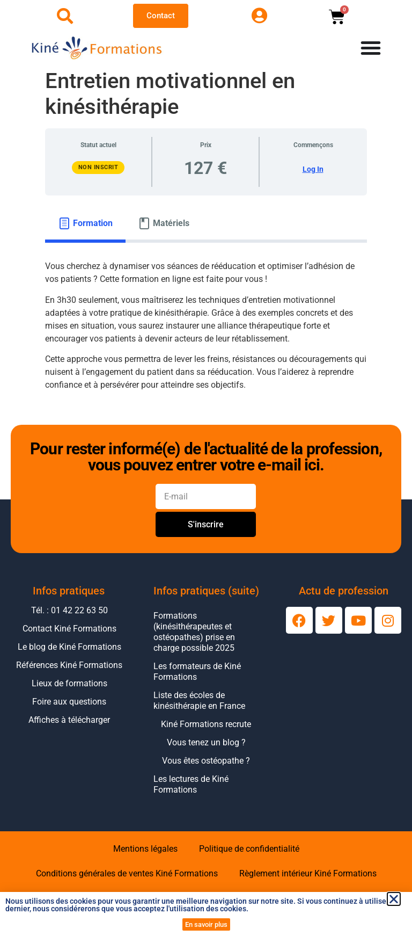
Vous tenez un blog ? (206, 742)
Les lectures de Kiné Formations (191, 784)
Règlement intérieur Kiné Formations (308, 873)
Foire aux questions (69, 701)
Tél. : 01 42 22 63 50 (69, 610)
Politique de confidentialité (249, 849)
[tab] (85, 223)
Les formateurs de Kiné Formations (197, 671)
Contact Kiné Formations (69, 628)
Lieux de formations (69, 683)
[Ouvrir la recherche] (65, 16)
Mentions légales (145, 849)
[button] (394, 899)
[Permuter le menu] (370, 48)
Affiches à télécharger (69, 720)
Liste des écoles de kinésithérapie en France (199, 700)
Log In (313, 169)
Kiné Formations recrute (206, 724)
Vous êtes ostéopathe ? (206, 761)
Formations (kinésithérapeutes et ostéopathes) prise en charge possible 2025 (194, 632)
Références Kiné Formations (69, 665)
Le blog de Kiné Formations (69, 647)
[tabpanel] (206, 329)
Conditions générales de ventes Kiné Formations (127, 873)
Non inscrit (98, 167)
